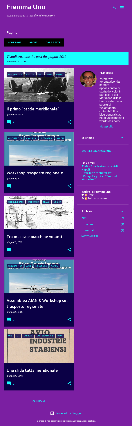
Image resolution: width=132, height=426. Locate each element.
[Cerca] (114, 7)
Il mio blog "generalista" (97, 173)
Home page (13, 42)
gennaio (89, 230)
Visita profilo (106, 126)
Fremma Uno (26, 6)
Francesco (106, 72)
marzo (88, 224)
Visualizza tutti (16, 61)
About (32, 42)
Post (89, 195)
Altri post (38, 401)
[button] (69, 122)
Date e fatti (52, 42)
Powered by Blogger (66, 413)
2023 (84, 218)
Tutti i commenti (96, 198)
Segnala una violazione (96, 150)
